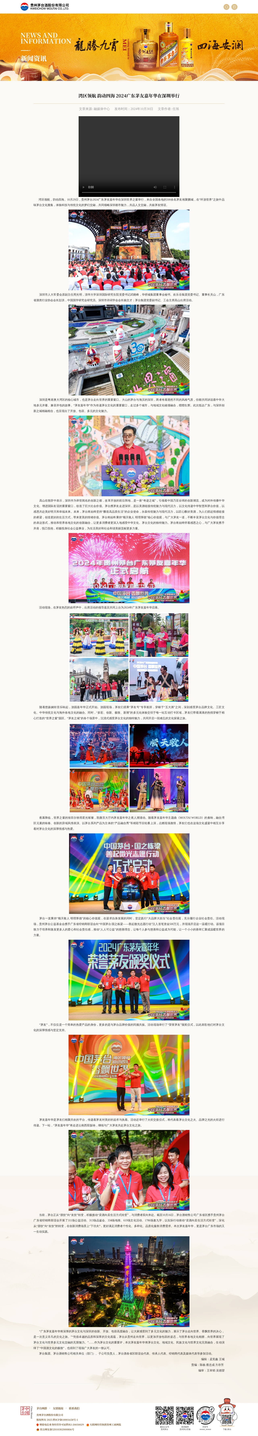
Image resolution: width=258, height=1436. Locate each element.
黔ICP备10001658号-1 (65, 1419)
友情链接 (58, 1408)
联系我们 (74, 1408)
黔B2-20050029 (75, 1424)
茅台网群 (41, 1408)
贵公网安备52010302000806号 (57, 1429)
